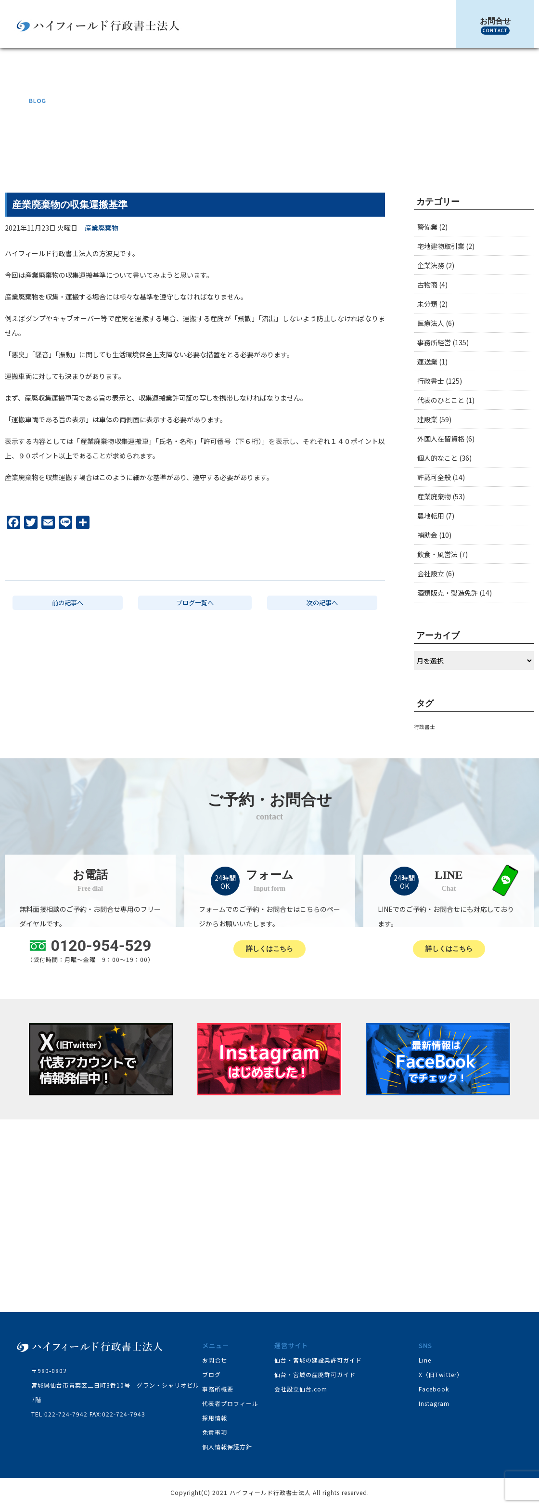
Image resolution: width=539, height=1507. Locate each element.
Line (425, 1360)
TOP (359, 153)
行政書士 (430, 381)
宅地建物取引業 (440, 246)
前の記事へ (68, 604)
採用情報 (214, 1418)
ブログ (381, 153)
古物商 (427, 284)
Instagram (434, 1403)
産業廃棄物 (412, 153)
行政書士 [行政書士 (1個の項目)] (424, 726)
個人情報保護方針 (227, 1446)
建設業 (427, 419)
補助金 (427, 535)
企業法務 (430, 265)
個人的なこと (437, 458)
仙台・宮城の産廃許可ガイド (315, 1374)
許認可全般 (434, 477)
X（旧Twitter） (441, 1374)
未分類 (427, 304)
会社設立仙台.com (300, 1389)
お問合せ (495, 26)
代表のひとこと (440, 400)
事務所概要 (217, 1389)
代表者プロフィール (230, 1403)
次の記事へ (322, 604)
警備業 (427, 227)
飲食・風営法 (437, 554)
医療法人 (430, 323)
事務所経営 (434, 342)
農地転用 (430, 515)
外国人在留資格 (440, 438)
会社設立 (430, 573)
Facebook (434, 1389)
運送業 (427, 361)
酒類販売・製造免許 (447, 593)
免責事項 (214, 1432)
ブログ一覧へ (195, 604)
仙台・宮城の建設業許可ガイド (318, 1360)
